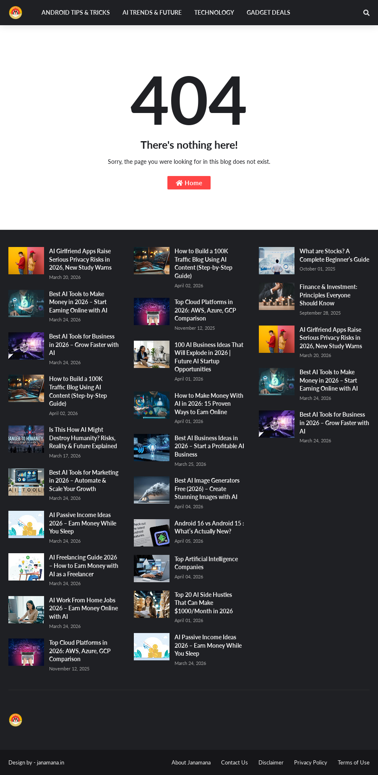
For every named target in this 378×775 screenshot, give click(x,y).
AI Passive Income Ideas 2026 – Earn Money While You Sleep (82, 523)
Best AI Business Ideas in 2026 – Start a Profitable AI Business (209, 446)
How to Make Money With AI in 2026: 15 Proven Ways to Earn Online (209, 403)
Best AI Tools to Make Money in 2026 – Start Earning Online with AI (78, 302)
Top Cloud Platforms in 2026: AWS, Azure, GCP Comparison (80, 650)
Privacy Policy (310, 762)
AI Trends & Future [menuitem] (152, 12)
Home (189, 183)
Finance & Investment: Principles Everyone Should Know (328, 295)
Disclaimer (271, 762)
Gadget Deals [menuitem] (268, 12)
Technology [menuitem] (214, 12)
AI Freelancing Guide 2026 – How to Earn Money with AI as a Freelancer (83, 565)
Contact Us (234, 762)
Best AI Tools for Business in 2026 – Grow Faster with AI (84, 344)
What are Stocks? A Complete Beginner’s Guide (334, 255)
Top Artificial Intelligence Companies (206, 563)
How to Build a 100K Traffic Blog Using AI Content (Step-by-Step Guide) (78, 391)
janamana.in (50, 762)
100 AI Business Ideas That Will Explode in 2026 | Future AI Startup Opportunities (209, 357)
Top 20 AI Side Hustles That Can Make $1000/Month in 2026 (204, 603)
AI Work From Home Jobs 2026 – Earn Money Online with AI (83, 608)
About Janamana (191, 762)
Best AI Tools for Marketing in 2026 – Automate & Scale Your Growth (83, 480)
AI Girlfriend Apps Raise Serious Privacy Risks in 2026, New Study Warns (80, 259)
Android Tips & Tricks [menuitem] (76, 12)
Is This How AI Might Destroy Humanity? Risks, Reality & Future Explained (83, 437)
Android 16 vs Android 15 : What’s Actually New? (209, 527)
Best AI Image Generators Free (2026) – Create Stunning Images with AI (207, 488)
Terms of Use (354, 762)
